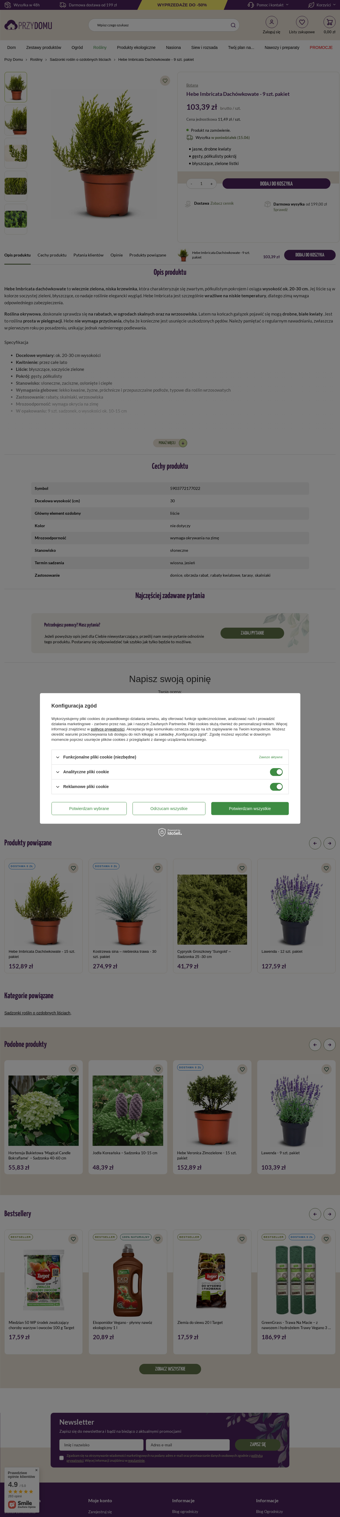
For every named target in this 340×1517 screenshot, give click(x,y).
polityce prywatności (107, 729)
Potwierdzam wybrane (89, 808)
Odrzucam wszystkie (169, 808)
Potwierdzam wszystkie (250, 808)
